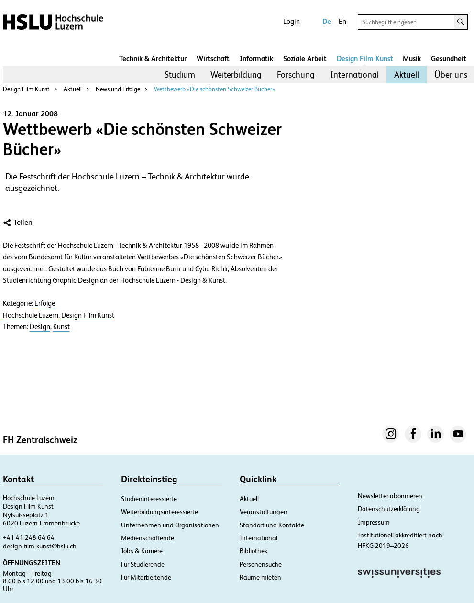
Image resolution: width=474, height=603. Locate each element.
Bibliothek (253, 551)
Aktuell (406, 74)
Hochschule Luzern (30, 315)
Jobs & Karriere (142, 551)
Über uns (450, 74)
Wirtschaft (213, 59)
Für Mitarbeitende (146, 577)
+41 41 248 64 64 (29, 537)
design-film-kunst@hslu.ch (40, 546)
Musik (412, 59)
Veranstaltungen (263, 511)
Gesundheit (448, 59)
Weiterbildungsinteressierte (159, 511)
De (326, 21)
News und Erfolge (118, 89)
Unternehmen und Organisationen (170, 525)
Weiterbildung (236, 74)
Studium (180, 74)
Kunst (61, 327)
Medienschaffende (147, 538)
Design (40, 327)
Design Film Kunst (365, 59)
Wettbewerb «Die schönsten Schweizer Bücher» (214, 89)
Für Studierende (143, 564)
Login (291, 21)
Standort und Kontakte (272, 525)
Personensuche (261, 564)
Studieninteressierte (149, 498)
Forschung (296, 74)
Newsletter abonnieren (390, 496)
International (354, 74)
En (342, 21)
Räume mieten (260, 577)
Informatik (256, 59)
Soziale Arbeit (305, 59)
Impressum (374, 522)
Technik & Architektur (153, 59)
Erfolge (44, 303)
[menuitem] (180, 74)
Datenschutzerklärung (389, 509)
